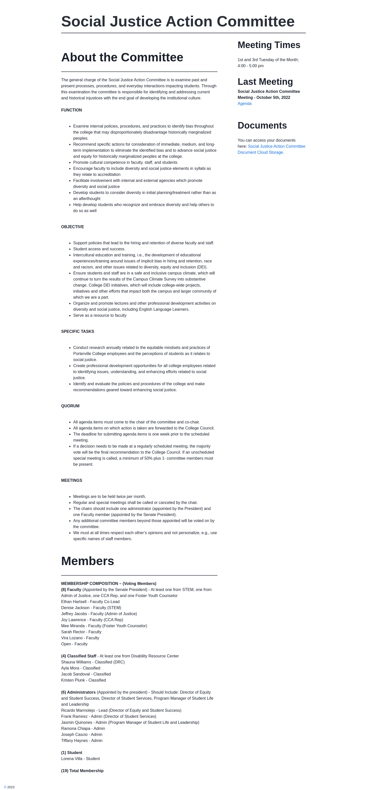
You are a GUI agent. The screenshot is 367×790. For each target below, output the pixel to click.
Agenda (244, 103)
